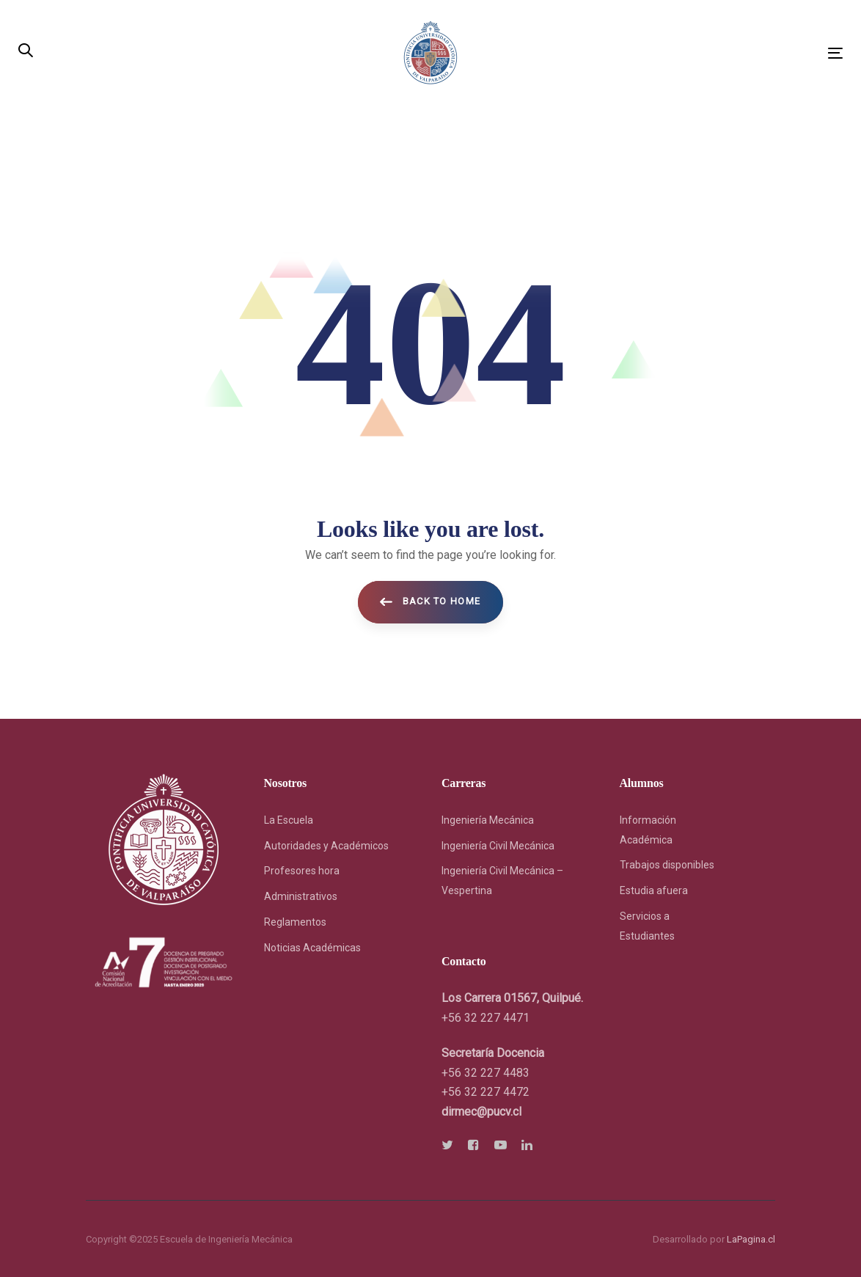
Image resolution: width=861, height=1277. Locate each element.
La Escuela (288, 820)
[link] (481, 1112)
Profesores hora (302, 871)
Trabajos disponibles (667, 865)
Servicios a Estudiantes (647, 926)
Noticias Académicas (312, 948)
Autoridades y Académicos (326, 846)
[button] (25, 52)
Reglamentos (295, 922)
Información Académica (648, 830)
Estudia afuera (654, 890)
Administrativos (300, 896)
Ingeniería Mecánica (488, 820)
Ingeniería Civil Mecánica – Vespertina (502, 880)
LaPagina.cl (751, 1239)
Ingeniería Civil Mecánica (498, 846)
